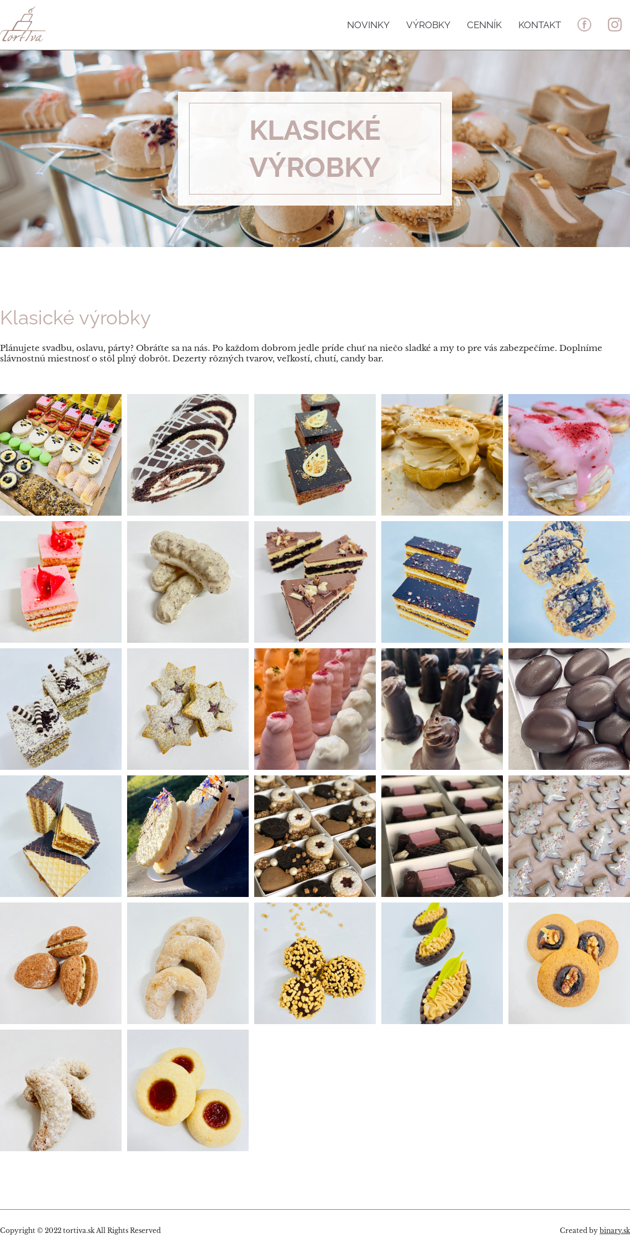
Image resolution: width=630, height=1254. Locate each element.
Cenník (484, 24)
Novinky (368, 24)
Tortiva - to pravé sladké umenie (65, 23)
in (615, 25)
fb (584, 25)
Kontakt (539, 24)
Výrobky (428, 24)
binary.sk (615, 1230)
